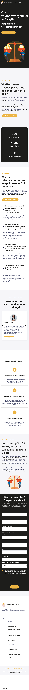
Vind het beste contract (9, 116)
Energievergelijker (12, 624)
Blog (10, 657)
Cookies (7, 668)
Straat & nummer (6, 542)
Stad (3, 549)
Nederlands (4, 688)
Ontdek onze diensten (9, 33)
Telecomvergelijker (12, 626)
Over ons (11, 647)
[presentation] (12, 578)
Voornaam (4, 519)
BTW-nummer (5, 556)
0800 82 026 (10, 638)
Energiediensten (13, 649)
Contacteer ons (11, 640)
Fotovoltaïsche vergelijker (14, 629)
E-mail (3, 534)
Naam (3, 511)
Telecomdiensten (13, 652)
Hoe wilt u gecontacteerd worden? (10, 562)
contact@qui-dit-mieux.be (14, 635)
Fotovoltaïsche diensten (14, 654)
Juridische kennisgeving (18, 668)
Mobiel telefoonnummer (8, 526)
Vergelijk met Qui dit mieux (10, 199)
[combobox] (5, 688)
